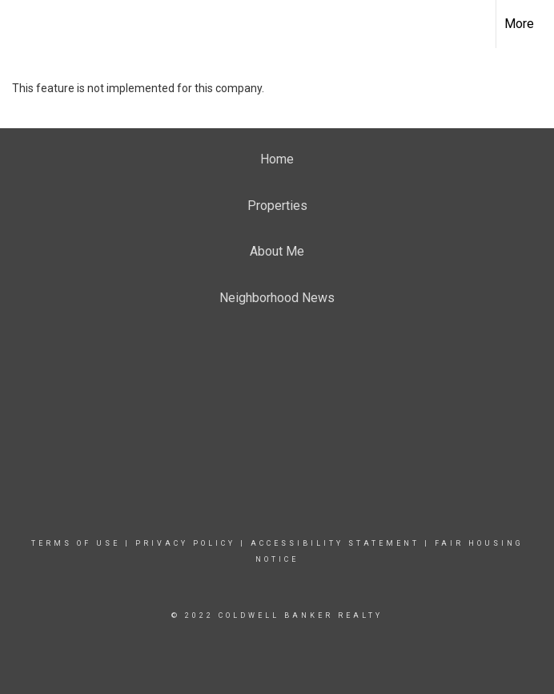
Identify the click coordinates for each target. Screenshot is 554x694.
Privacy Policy (185, 543)
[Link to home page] (20, 24)
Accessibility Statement (335, 543)
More (519, 23)
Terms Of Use (75, 543)
